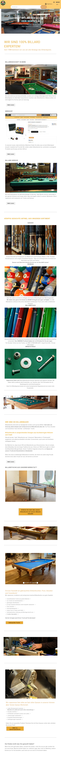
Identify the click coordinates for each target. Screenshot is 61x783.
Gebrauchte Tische (14, 622)
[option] (30, 21)
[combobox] (28, 7)
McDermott (30, 256)
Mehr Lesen (11, 105)
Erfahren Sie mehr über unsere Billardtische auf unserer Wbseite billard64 (30, 511)
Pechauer (39, 256)
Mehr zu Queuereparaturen (15, 728)
